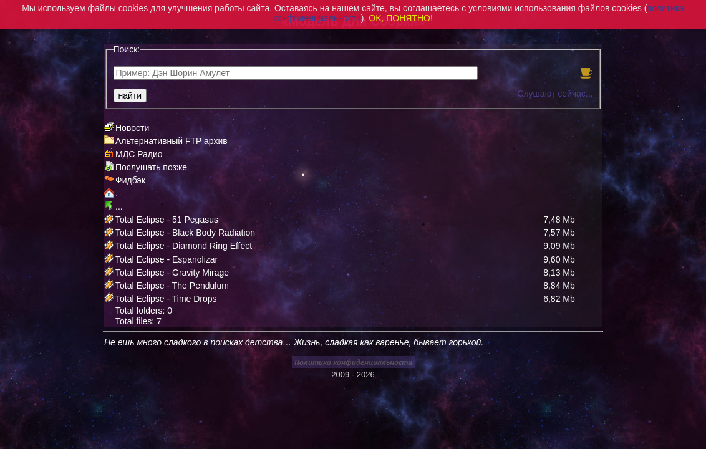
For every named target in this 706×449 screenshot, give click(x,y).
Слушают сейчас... (554, 94)
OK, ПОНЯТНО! (401, 18)
